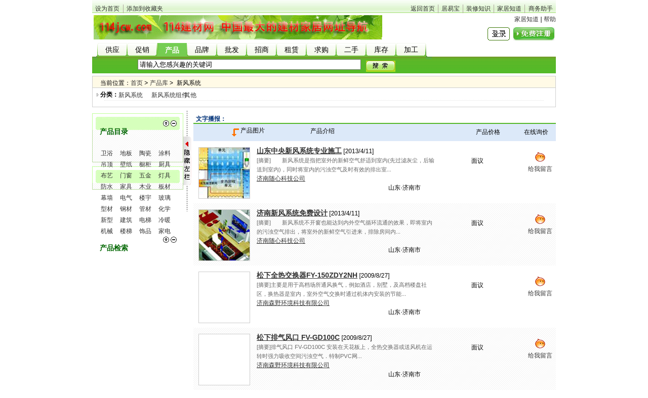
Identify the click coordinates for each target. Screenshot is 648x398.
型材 (107, 208)
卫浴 (107, 153)
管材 (145, 208)
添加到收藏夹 (145, 8)
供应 (112, 50)
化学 (164, 208)
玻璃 (164, 197)
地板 (126, 153)
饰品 (145, 231)
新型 (107, 220)
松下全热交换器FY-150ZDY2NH (307, 275)
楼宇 (145, 197)
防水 (107, 186)
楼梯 (126, 231)
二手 (351, 50)
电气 (126, 197)
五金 (145, 175)
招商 (262, 50)
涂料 (164, 153)
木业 (145, 186)
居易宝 (450, 8)
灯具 (164, 175)
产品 (172, 50)
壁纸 (126, 164)
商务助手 (541, 8)
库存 (381, 50)
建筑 (126, 220)
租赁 (292, 50)
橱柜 (145, 164)
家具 (126, 186)
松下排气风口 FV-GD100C (298, 337)
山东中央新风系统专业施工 (299, 151)
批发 (232, 50)
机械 (107, 231)
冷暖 (164, 220)
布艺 (107, 175)
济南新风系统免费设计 (292, 213)
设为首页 (107, 8)
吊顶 (107, 164)
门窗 (126, 175)
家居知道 (509, 8)
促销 (142, 50)
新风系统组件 (169, 95)
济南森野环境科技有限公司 (293, 302)
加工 (411, 50)
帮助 (550, 19)
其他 (190, 95)
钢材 (126, 208)
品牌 (202, 50)
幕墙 (107, 197)
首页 (137, 82)
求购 (321, 50)
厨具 (164, 164)
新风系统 (130, 95)
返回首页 (423, 8)
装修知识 (478, 8)
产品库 (159, 82)
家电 (164, 231)
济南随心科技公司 (281, 178)
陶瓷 (145, 153)
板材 (164, 186)
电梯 (145, 220)
